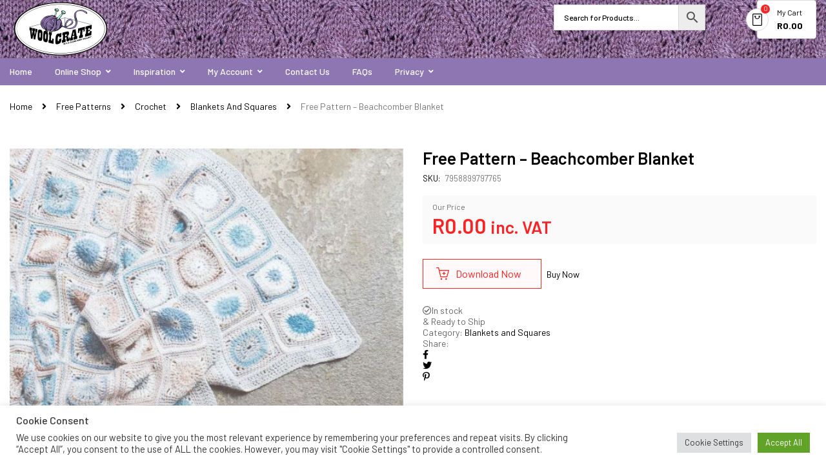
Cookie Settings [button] (714, 442)
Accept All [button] (783, 442)
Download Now (488, 273)
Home (21, 106)
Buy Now (563, 274)
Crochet (150, 106)
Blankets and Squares (233, 106)
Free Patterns (83, 106)
